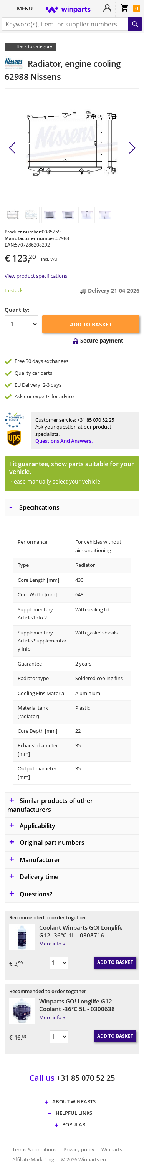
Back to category (34, 46)
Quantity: (17, 309)
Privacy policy (79, 1149)
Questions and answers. (64, 440)
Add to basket (91, 324)
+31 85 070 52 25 (95, 419)
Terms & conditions (35, 1149)
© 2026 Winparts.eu (83, 1159)
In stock (14, 290)
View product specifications (36, 275)
